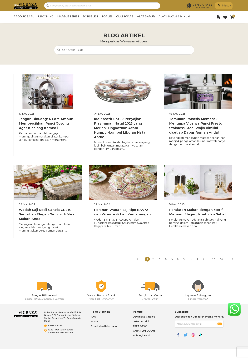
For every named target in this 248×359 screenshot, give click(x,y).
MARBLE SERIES (68, 16)
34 (221, 259)
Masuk (226, 5)
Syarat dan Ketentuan (104, 326)
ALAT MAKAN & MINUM (174, 16)
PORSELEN (90, 16)
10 (203, 259)
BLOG (94, 321)
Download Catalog (144, 317)
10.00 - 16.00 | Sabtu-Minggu (66, 331)
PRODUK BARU (24, 16)
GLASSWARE (124, 16)
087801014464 (55, 326)
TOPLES (107, 16)
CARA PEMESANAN (144, 331)
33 (213, 259)
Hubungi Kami (141, 335)
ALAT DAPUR (146, 16)
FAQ (93, 317)
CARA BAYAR (140, 326)
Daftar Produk (141, 321)
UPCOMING (46, 16)
